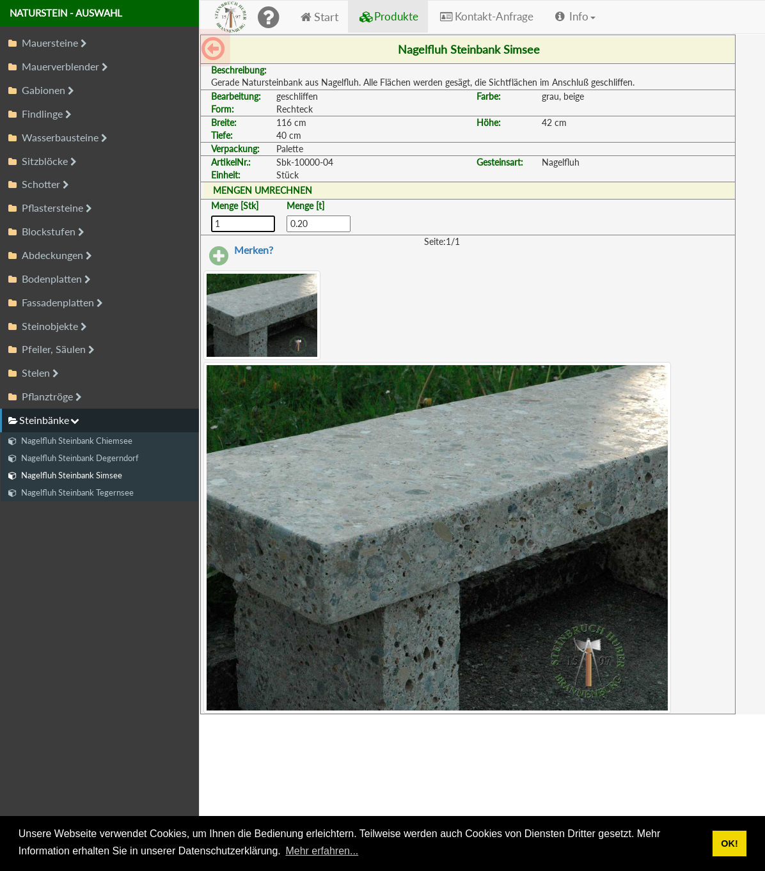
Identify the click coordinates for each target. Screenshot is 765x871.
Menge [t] (305, 205)
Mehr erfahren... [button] (321, 850)
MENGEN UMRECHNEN (262, 190)
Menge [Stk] (234, 205)
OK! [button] (729, 843)
